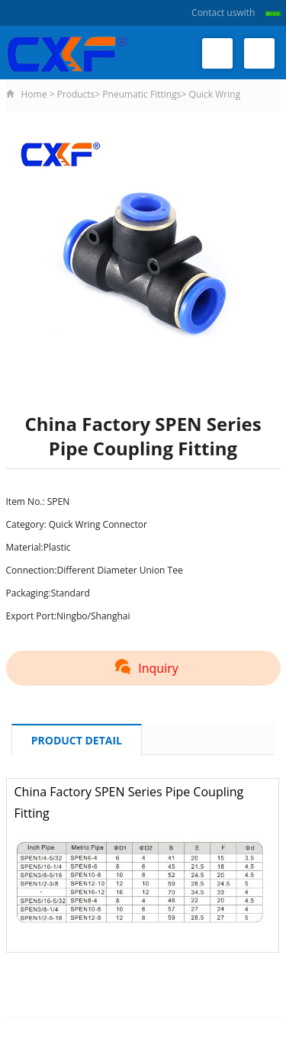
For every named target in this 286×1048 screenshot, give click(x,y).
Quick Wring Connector (98, 524)
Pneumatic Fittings (141, 94)
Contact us (213, 12)
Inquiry (143, 668)
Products (76, 94)
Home (34, 94)
